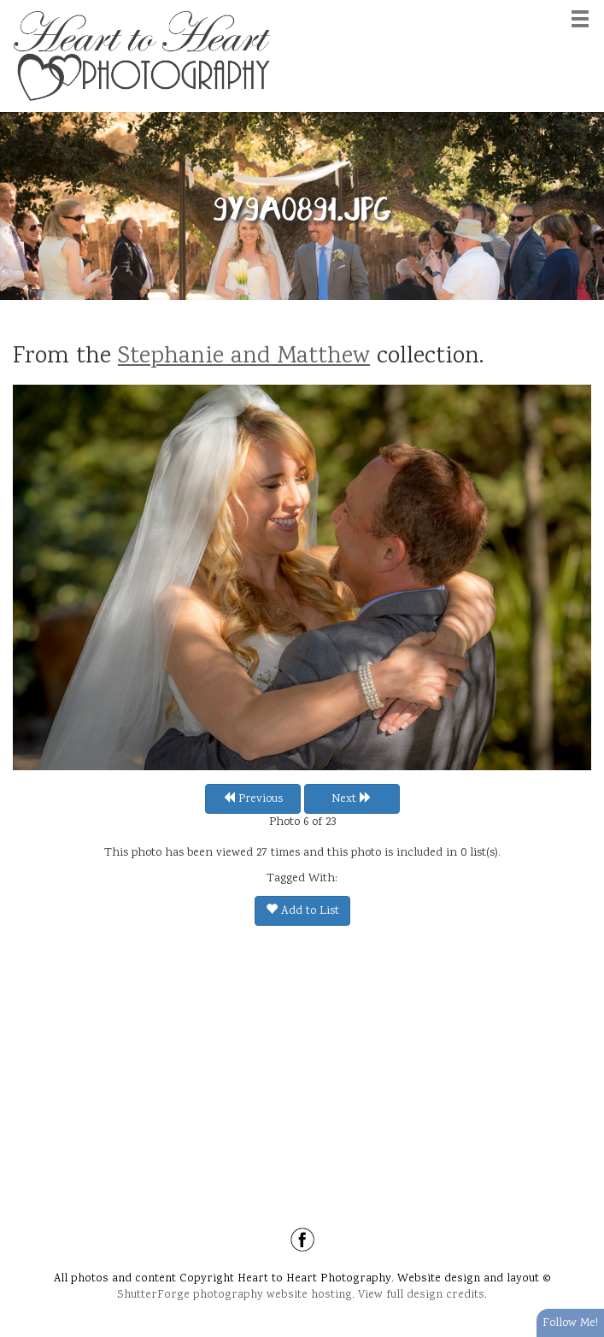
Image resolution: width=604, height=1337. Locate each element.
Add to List (302, 911)
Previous (253, 799)
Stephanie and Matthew (244, 357)
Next (351, 799)
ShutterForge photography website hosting (234, 1295)
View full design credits (421, 1295)
